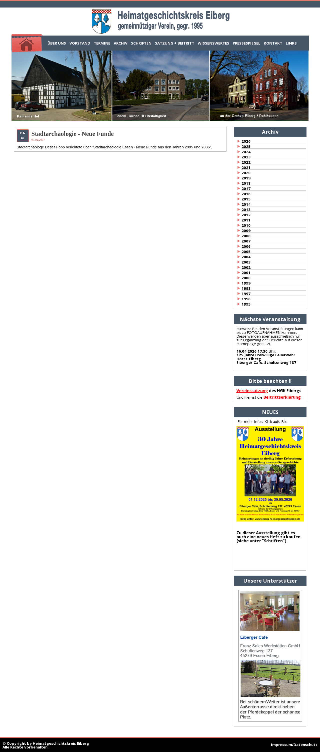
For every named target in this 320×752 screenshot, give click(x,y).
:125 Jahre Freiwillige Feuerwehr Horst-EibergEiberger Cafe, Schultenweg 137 (266, 357)
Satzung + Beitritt (174, 43)
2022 (246, 162)
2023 (246, 156)
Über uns (57, 43)
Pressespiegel (246, 43)
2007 (246, 240)
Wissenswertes (213, 43)
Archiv (121, 43)
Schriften (141, 43)
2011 (246, 219)
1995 (246, 304)
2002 (246, 267)
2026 (246, 141)
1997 (246, 293)
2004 (246, 256)
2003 (246, 262)
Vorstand (80, 43)
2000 (246, 277)
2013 (246, 209)
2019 (246, 177)
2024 (246, 151)
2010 (246, 225)
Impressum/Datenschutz (294, 744)
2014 (246, 204)
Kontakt (273, 43)
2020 (246, 172)
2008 (246, 235)
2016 (246, 193)
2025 (246, 146)
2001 (246, 272)
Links (291, 43)
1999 (246, 283)
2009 (246, 230)
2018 (246, 183)
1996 (246, 298)
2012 (246, 214)
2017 (246, 188)
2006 (246, 246)
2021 (246, 167)
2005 (246, 251)
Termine (102, 43)
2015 (246, 198)
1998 (246, 288)
